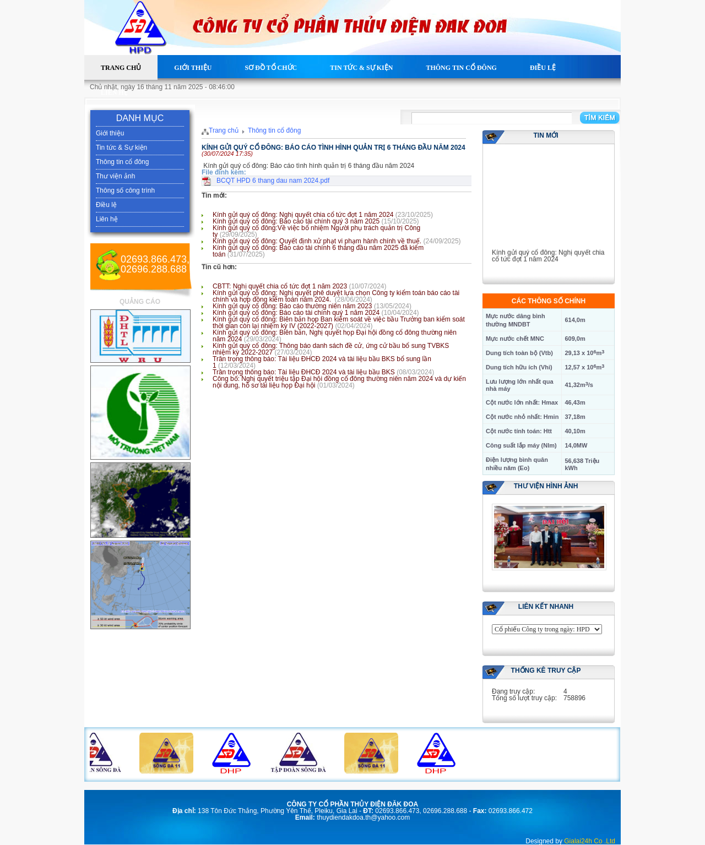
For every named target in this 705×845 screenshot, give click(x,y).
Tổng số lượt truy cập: (524, 698)
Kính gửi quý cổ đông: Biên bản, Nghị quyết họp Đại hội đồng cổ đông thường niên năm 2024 (335, 336)
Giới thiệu (193, 68)
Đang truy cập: (513, 691)
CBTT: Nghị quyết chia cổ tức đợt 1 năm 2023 (280, 286)
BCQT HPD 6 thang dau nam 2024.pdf (272, 180)
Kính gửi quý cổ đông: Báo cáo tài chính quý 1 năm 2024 (296, 313)
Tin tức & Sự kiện (361, 68)
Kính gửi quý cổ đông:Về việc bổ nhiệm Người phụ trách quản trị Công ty (316, 231)
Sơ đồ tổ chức (271, 68)
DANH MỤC (140, 118)
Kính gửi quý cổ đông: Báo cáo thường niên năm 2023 (292, 306)
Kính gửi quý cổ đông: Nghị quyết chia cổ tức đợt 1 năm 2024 (303, 215)
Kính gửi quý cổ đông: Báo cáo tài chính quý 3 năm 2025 (296, 221)
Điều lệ (543, 68)
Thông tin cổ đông (461, 68)
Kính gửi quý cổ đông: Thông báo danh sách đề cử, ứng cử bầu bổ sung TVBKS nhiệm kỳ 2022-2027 (331, 349)
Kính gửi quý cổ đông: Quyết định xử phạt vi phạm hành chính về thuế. (317, 241)
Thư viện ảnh (115, 176)
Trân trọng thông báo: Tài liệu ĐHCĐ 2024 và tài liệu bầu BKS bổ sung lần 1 (322, 362)
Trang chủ (121, 68)
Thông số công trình (125, 190)
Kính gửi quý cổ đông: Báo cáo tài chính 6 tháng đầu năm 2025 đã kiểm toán (318, 251)
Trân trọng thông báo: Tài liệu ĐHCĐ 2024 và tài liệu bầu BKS (304, 372)
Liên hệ (114, 92)
